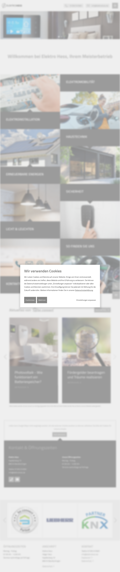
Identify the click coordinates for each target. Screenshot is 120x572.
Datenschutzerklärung (84, 290)
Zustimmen (30, 299)
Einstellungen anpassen (86, 299)
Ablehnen (42, 299)
